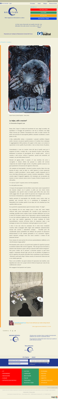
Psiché (26, 378)
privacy (45, 363)
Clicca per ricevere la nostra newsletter (39, 360)
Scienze (4, 378)
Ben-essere (27, 375)
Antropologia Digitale (9, 380)
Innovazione (6, 375)
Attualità (44, 382)
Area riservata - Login (7, 3)
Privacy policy (32, 392)
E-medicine (27, 373)
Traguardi (27, 380)
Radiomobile (6, 373)
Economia (44, 371)
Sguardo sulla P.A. (47, 380)
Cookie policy (26, 392)
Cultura (26, 371)
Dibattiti (43, 378)
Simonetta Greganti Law (20, 322)
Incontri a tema (29, 382)
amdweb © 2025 (54, 387)
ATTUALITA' (3, 42)
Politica (43, 373)
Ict (3, 371)
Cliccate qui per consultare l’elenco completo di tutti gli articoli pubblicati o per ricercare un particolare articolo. (43, 336)
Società (8, 42)
